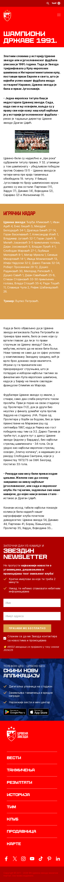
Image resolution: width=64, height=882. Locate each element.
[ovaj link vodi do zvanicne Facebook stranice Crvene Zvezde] (6, 858)
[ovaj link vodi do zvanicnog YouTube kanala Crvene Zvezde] (32, 858)
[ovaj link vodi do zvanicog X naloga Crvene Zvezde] (15, 858)
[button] (59, 15)
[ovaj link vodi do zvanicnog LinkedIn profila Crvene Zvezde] (58, 858)
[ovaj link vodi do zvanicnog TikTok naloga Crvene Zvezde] (40, 858)
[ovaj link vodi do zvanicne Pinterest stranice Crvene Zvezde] (49, 858)
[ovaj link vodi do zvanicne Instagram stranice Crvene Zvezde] (23, 858)
